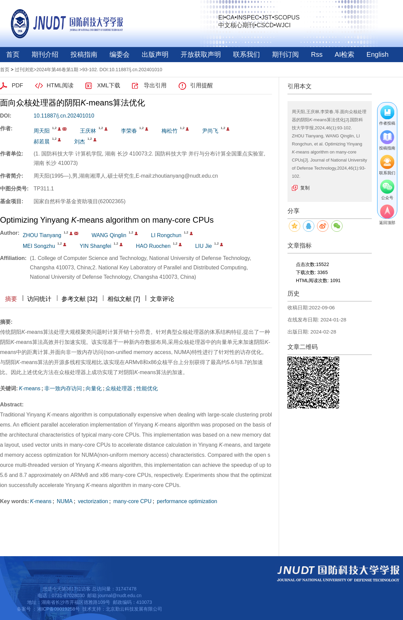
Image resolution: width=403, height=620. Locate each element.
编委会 (119, 54)
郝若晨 (42, 141)
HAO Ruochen (153, 246)
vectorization (92, 501)
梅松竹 (170, 131)
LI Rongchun (166, 235)
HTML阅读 (60, 85)
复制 (305, 187)
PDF (17, 85)
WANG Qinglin (109, 235)
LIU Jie (203, 246)
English (377, 54)
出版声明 (155, 54)
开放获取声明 (201, 54)
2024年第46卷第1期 (57, 69)
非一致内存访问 (63, 388)
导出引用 (155, 85)
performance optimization (186, 501)
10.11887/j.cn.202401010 (64, 116)
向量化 (94, 388)
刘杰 (79, 141)
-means (29, 388)
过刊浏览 (24, 69)
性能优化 (147, 388)
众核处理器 (118, 388)
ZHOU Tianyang (42, 235)
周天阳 (42, 131)
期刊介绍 (45, 54)
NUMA (64, 501)
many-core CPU (131, 501)
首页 (12, 54)
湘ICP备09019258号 (58, 609)
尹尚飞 (210, 131)
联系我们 (246, 54)
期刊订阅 (285, 54)
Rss (316, 54)
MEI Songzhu (39, 246)
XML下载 (108, 85)
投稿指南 (84, 54)
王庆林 (88, 131)
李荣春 (129, 131)
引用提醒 (201, 85)
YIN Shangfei (95, 246)
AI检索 (344, 54)
